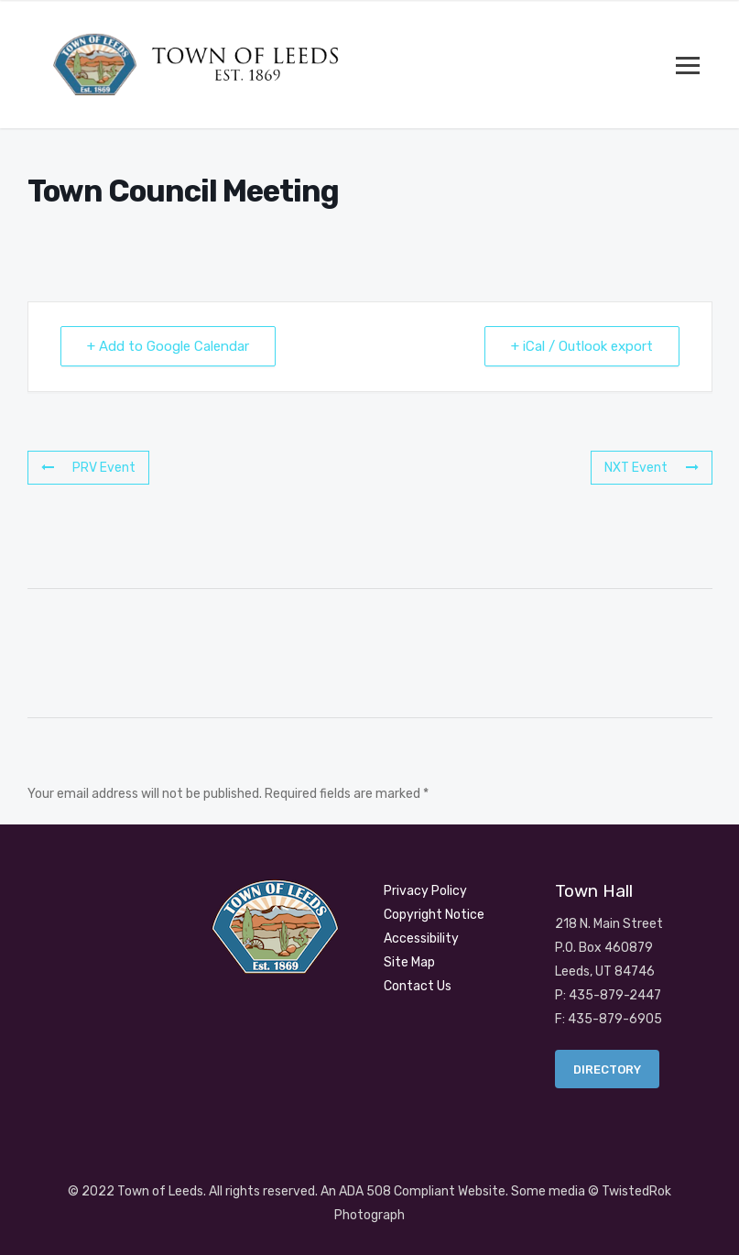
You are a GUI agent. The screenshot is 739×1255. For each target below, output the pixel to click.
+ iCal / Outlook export (582, 346)
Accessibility (421, 938)
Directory (607, 1069)
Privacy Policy (425, 891)
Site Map (409, 962)
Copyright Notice (434, 914)
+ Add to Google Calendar (168, 346)
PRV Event (88, 467)
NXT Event (651, 467)
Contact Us (417, 986)
